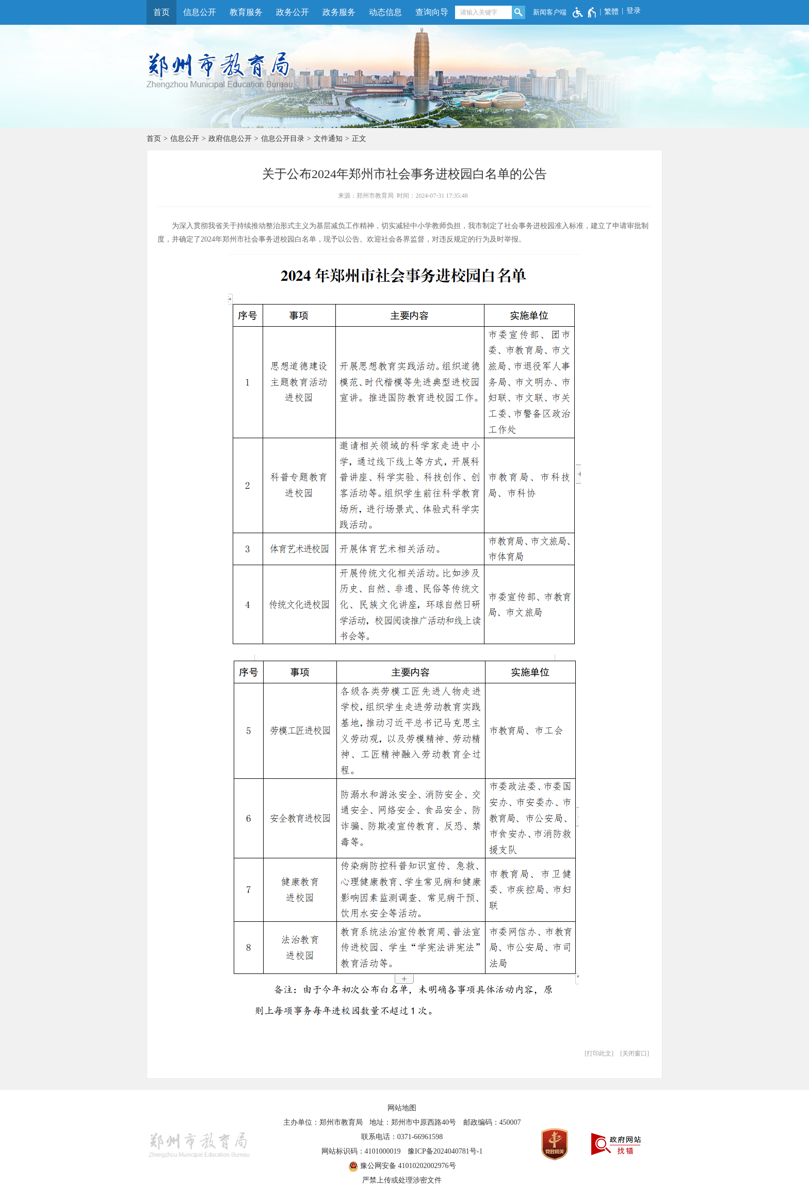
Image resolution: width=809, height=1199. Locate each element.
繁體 (611, 11)
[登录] (630, 10)
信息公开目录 (282, 138)
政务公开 (292, 12)
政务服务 (338, 12)
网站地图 (401, 1108)
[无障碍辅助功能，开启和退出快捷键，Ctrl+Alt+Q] (585, 12)
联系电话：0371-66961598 (402, 1137)
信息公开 (199, 12)
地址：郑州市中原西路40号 (412, 1122)
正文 (359, 138)
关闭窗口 (634, 1053)
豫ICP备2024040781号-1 (445, 1151)
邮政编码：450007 (492, 1122)
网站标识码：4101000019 (361, 1151)
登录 (633, 10)
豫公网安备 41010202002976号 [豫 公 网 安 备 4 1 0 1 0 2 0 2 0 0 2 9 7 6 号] (402, 1166)
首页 (161, 12)
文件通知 (328, 138)
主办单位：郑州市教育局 (323, 1122)
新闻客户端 (550, 12)
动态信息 (385, 12)
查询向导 (431, 12)
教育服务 (246, 12)
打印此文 (599, 1053)
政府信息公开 (230, 138)
